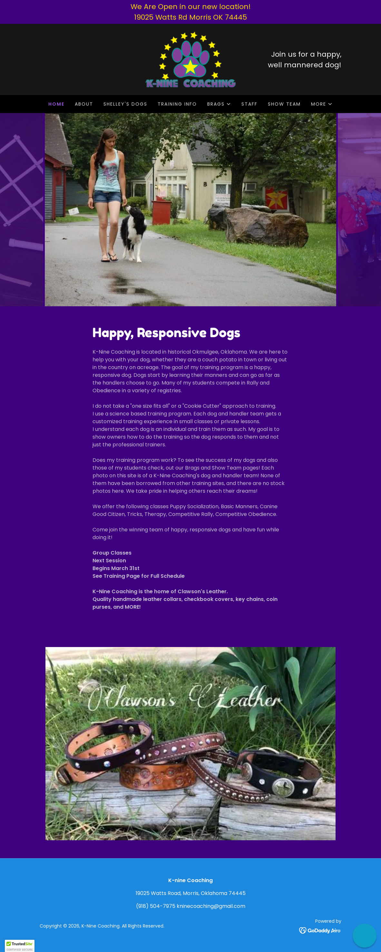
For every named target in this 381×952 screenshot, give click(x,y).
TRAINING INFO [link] (177, 104)
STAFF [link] (249, 104)
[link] (190, 59)
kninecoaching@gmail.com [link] (211, 906)
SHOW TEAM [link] (284, 104)
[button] (219, 104)
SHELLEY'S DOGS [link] (125, 104)
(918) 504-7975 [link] (155, 906)
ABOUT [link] (84, 104)
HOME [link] (56, 104)
